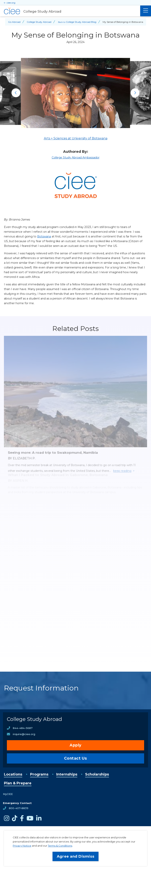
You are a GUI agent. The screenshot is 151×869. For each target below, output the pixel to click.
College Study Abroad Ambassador (75, 157)
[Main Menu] (145, 10)
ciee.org (11, 2)
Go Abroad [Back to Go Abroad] (14, 21)
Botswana (44, 236)
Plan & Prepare (17, 783)
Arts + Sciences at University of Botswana (75, 138)
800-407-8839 (18, 808)
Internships (66, 774)
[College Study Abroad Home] (70, 11)
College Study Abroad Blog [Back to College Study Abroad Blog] (81, 21)
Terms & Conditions (60, 845)
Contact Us (75, 758)
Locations (13, 774)
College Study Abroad (34, 719)
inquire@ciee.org (24, 734)
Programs (39, 774)
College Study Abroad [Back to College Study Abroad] (39, 21)
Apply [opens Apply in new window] (75, 745)
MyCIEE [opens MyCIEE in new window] (8, 794)
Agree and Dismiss (75, 856)
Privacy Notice (22, 845)
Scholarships (97, 774)
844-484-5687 (22, 728)
